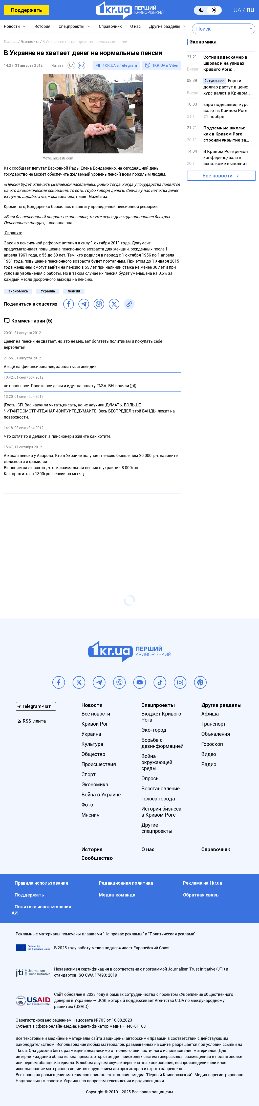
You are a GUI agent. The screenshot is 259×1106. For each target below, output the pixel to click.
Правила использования (41, 883)
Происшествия (98, 764)
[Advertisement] (92, 534)
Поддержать (26, 10)
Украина (48, 291)
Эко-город (153, 730)
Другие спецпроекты (156, 828)
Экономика (94, 784)
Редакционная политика (126, 883)
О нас (135, 26)
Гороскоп (212, 744)
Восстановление (160, 789)
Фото (87, 805)
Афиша (210, 714)
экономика (18, 291)
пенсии (74, 291)
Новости (12, 26)
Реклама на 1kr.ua (202, 883)
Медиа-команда (117, 894)
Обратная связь (201, 894)
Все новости (217, 176)
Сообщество (97, 858)
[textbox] (220, 29)
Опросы (150, 778)
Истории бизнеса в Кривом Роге (161, 812)
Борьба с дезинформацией (162, 743)
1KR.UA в (120, 65)
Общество (93, 754)
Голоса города (158, 799)
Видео (208, 754)
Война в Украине (101, 795)
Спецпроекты (71, 26)
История (42, 26)
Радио (208, 764)
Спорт (88, 774)
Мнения (90, 815)
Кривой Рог (94, 724)
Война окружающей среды (156, 762)
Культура (92, 744)
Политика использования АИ (41, 910)
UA (237, 10)
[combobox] (220, 29)
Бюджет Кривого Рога (161, 717)
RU (250, 10)
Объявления (215, 734)
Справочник (110, 26)
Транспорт (213, 724)
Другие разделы (164, 26)
